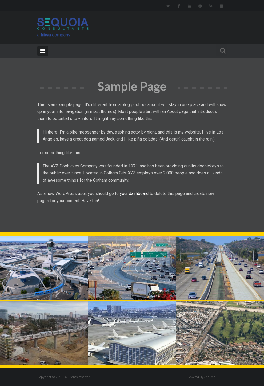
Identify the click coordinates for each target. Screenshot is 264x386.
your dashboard (134, 193)
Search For (221, 50)
